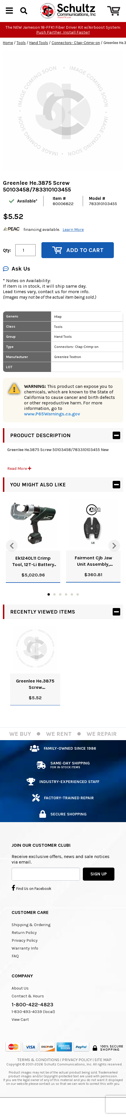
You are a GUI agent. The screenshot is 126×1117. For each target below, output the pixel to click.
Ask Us (16, 282)
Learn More (73, 243)
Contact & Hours (28, 1010)
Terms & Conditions (38, 1073)
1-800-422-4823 (32, 1018)
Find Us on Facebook (31, 902)
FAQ (15, 970)
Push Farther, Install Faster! (63, 46)
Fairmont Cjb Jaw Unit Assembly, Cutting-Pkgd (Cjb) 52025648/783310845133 (93, 575)
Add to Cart (77, 264)
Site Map (103, 1073)
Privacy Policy (25, 954)
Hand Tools (38, 56)
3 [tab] (60, 608)
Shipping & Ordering (31, 938)
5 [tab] (72, 608)
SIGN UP (98, 887)
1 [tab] (49, 608)
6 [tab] (77, 608)
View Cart (20, 1033)
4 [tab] (66, 608)
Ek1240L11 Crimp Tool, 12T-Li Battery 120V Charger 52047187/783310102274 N (33, 575)
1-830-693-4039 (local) (33, 1025)
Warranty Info (25, 962)
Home (8, 56)
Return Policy (24, 946)
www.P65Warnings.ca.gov (52, 427)
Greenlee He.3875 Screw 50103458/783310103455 (35, 698)
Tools (21, 56)
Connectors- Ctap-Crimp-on (76, 56)
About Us (20, 1002)
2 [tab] (54, 608)
